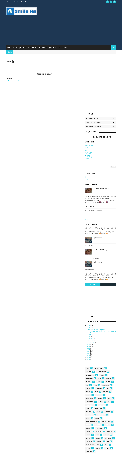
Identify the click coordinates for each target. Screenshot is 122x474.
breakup (105, 397)
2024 (88, 318)
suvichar (88, 344)
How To (86, 117)
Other (65, 37)
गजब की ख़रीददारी (89, 207)
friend (97, 400)
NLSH (99, 340)
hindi (96, 353)
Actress (87, 350)
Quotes (52, 37)
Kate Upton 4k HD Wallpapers (100, 151)
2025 (88, 320)
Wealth (109, 393)
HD (108, 350)
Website (87, 397)
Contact (23, 2)
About (16, 2)
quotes (101, 337)
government (89, 363)
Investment (88, 360)
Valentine (99, 393)
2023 (88, 316)
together (88, 413)
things (106, 410)
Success (87, 390)
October (90, 302)
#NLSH (87, 330)
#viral (87, 370)
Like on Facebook (100, 80)
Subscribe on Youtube (100, 84)
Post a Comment (14, 70)
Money (87, 353)
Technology (32, 37)
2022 (88, 314)
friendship (107, 400)
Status (100, 360)
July (89, 298)
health (100, 363)
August (90, 300)
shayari (105, 353)
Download (98, 350)
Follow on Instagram (100, 88)
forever (87, 400)
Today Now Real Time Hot (96, 291)
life (107, 403)
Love (85, 111)
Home (10, 2)
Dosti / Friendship (88, 168)
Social (86, 142)
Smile (94, 347)
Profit (87, 387)
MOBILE (96, 380)
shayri (98, 344)
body (96, 397)
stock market (89, 367)
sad (109, 363)
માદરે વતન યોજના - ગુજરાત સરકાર (93, 172)
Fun (59, 37)
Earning (107, 373)
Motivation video (90, 383)
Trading (87, 393)
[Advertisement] (81, 19)
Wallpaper (43, 37)
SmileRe (108, 340)
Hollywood (88, 377)
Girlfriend (98, 357)
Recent (92, 246)
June (89, 296)
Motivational (89, 337)
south (97, 410)
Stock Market (88, 108)
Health (15, 37)
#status (101, 367)
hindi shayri (99, 330)
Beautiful (88, 373)
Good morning (101, 334)
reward (87, 410)
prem (105, 407)
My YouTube (88, 114)
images (99, 403)
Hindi (85, 112)
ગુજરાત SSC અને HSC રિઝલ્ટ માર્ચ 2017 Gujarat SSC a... (101, 294)
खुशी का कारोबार (97, 200)
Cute (98, 373)
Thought (88, 334)
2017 (88, 287)
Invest (87, 380)
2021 (88, 312)
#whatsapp (98, 370)
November (91, 304)
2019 (88, 308)
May (89, 289)
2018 (88, 306)
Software (87, 120)
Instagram (101, 377)
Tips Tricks (87, 116)
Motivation (89, 340)
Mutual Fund (105, 383)
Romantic (98, 387)
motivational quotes (92, 407)
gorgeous (88, 403)
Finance (23, 37)
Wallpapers (105, 347)
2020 (88, 310)
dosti (109, 360)
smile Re (87, 357)
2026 (88, 322)
